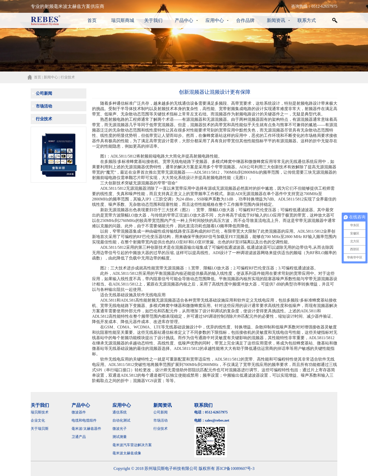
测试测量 (119, 437)
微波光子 (119, 429)
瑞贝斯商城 (122, 20)
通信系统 (119, 412)
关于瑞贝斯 (40, 429)
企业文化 (38, 420)
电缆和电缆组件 (84, 420)
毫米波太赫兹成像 (130, 453)
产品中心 (184, 20)
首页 (92, 20)
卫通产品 (79, 437)
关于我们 (153, 20)
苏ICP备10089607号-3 (235, 468)
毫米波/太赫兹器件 (86, 429)
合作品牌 (245, 20)
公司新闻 (44, 93)
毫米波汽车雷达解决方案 (132, 445)
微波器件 (79, 412)
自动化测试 (121, 420)
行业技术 (44, 119)
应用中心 (214, 20)
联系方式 (306, 20)
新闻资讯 (276, 20)
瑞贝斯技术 (40, 412)
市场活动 (44, 106)
